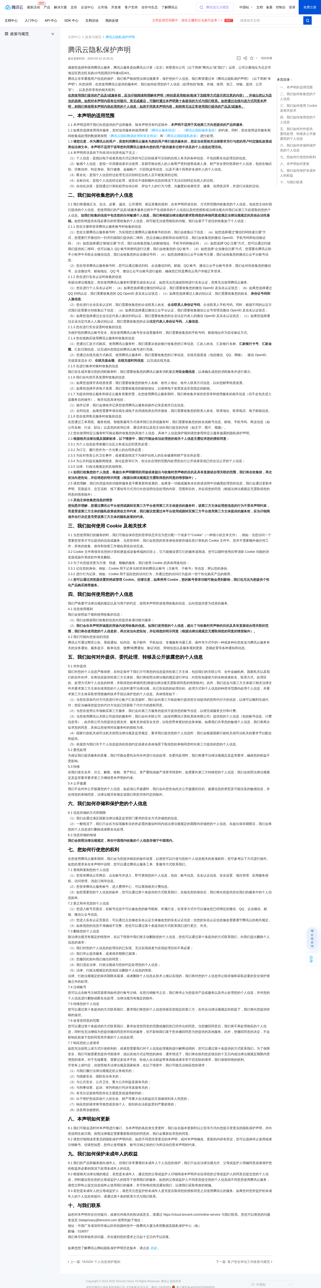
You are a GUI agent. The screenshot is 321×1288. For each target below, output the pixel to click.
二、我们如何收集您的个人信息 (298, 96)
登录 (292, 7)
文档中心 (11, 20)
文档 (259, 7)
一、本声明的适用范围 (296, 87)
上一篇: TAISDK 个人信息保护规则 (95, 1262)
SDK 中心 (71, 20)
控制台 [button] (281, 7)
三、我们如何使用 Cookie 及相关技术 (298, 108)
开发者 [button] (116, 7)
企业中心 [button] (87, 7)
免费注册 (309, 7)
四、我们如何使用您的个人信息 (298, 119)
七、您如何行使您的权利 (298, 157)
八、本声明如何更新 (294, 164)
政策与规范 (19, 34)
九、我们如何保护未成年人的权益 (298, 173)
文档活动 (91, 20)
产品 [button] (47, 7)
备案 (269, 7)
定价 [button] (74, 7)
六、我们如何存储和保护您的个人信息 (298, 147)
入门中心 (31, 20)
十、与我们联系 (291, 182)
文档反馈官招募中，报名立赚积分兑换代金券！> (192, 20)
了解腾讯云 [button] (169, 7)
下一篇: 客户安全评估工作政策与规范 (243, 1262)
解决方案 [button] (60, 7)
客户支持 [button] (131, 7)
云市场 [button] (102, 7)
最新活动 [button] (34, 5)
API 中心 (51, 20)
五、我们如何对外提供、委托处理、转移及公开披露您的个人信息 (298, 133)
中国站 (244, 7)
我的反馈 (111, 20)
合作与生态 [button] (149, 7)
